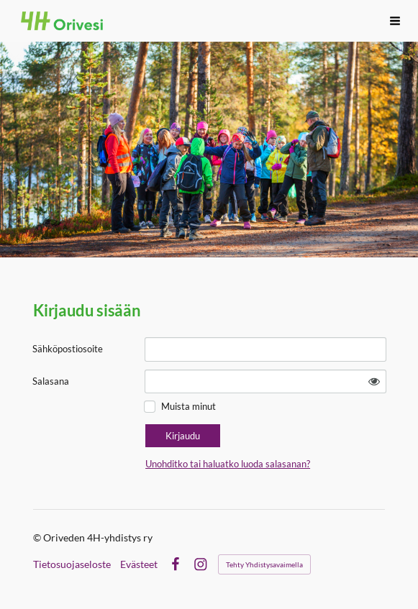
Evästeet (139, 564)
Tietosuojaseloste (72, 564)
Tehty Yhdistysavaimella (264, 564)
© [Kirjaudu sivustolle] (38, 537)
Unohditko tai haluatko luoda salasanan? (227, 464)
